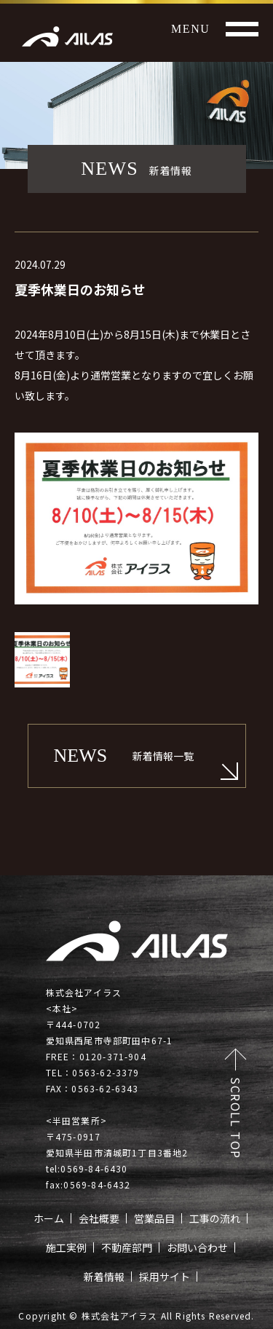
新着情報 (104, 1276)
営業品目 (154, 1218)
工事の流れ (214, 1218)
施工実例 (66, 1247)
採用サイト (164, 1276)
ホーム (48, 1218)
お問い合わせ (197, 1247)
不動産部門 (126, 1247)
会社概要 (99, 1218)
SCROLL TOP (236, 1118)
